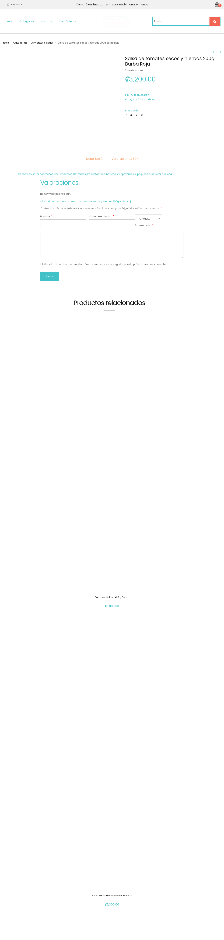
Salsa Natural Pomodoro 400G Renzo (112, 567)
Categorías (26, 21)
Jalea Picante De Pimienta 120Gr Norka (112, 701)
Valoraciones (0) (124, 158)
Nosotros (47, 21)
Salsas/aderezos (147, 99)
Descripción (95, 158)
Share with (131, 110)
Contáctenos (68, 21)
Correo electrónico (101, 216)
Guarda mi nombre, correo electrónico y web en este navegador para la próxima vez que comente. (105, 264)
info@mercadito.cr (169, 901)
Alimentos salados (42, 43)
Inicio (10, 21)
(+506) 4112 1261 (167, 895)
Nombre (46, 216)
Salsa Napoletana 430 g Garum (112, 432)
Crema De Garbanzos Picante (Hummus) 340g (112, 835)
